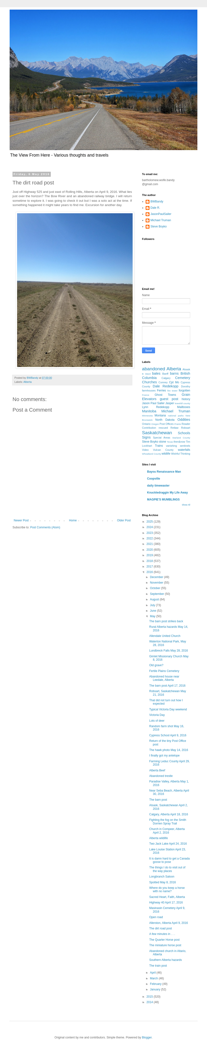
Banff (165, 373)
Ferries (161, 390)
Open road (156, 917)
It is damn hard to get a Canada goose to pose (169, 860)
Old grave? (156, 665)
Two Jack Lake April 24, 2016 (168, 843)
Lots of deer (156, 720)
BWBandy (156, 201)
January (155, 989)
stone (162, 441)
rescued (163, 427)
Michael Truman (160, 220)
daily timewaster (158, 485)
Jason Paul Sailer (153, 403)
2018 (150, 561)
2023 (150, 533)
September (157, 594)
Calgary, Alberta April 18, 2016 (168, 814)
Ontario (146, 423)
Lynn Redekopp (155, 407)
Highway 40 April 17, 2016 (166, 902)
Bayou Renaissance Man (164, 471)
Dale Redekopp (165, 386)
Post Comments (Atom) (45, 527)
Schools (184, 433)
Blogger (147, 1037)
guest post (169, 399)
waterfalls (184, 449)
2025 (150, 521)
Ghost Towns (165, 394)
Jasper (169, 403)
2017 (150, 566)
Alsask (186, 369)
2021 (150, 544)
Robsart (185, 427)
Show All (186, 505)
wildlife (166, 453)
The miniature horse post (165, 945)
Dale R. (155, 207)
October (155, 588)
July (153, 605)
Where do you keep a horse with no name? (167, 889)
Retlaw (174, 427)
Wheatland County (151, 453)
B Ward (146, 373)
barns (174, 373)
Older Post (124, 520)
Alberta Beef (157, 770)
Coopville (153, 478)
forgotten (184, 390)
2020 (150, 549)
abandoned (153, 368)
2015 (150, 996)
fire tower (172, 390)
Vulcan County (163, 449)
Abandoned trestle (161, 776)
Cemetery (182, 378)
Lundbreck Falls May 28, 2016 (168, 650)
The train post (158, 965)
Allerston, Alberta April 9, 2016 (168, 923)
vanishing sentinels (178, 445)
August (155, 599)
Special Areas (161, 437)
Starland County (181, 437)
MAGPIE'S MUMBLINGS (163, 499)
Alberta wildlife (158, 838)
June (153, 610)
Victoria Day (157, 715)
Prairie (177, 424)
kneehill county (182, 403)
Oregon (155, 424)
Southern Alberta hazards (165, 960)
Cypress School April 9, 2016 (167, 735)
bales (156, 373)
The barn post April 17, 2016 (167, 685)
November (157, 582)
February (156, 984)
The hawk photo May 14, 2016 (168, 750)
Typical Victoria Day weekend (168, 709)
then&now (179, 441)
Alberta (27, 381)
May (153, 616)
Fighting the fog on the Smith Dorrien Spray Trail (167, 821)
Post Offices (167, 423)
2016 (150, 572)
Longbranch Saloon (161, 876)
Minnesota (147, 415)
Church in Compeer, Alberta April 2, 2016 (167, 830)
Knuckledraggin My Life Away (167, 492)
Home (73, 520)
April (153, 972)
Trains (159, 445)
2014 (150, 1002)
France (145, 395)
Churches (149, 382)
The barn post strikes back (166, 621)
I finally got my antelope (164, 755)
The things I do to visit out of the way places (167, 869)
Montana (160, 415)
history (186, 399)
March (154, 978)
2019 (150, 555)
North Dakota (165, 419)
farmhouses (148, 390)
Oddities (183, 419)
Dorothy (185, 386)
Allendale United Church (164, 636)
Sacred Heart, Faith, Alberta (167, 897)
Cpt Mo (174, 382)
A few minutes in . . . (162, 934)
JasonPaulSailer (160, 214)
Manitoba (149, 411)
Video (145, 449)
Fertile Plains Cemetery (164, 671)
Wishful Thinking (180, 453)
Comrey (163, 382)
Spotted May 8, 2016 (162, 882)
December (157, 577)
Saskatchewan (157, 432)
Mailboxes (183, 407)
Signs (146, 437)
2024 (150, 527)
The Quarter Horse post (164, 939)
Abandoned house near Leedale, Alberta (164, 678)
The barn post (158, 799)
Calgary (166, 378)
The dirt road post (160, 928)
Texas (170, 441)
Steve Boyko (158, 226)
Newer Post (21, 520)
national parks (176, 415)
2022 (150, 538)
